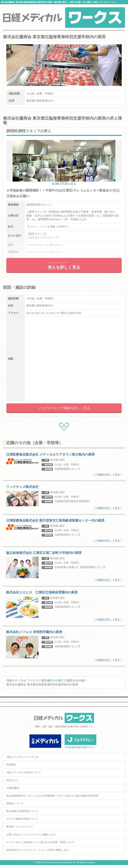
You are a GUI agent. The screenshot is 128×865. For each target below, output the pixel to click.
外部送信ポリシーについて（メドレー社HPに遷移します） (38, 850)
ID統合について (14, 803)
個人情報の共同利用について (22, 811)
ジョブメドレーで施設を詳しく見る (64, 408)
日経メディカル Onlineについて (23, 772)
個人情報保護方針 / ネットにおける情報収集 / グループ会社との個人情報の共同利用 (52, 795)
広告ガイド (12, 780)
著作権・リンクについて (19, 826)
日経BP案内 (12, 788)
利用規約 (11, 764)
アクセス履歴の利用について (22, 818)
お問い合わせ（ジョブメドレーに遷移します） (31, 834)
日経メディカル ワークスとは (22, 757)
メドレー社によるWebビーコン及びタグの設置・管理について (40, 842)
